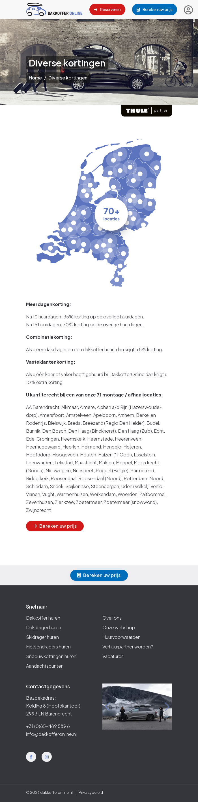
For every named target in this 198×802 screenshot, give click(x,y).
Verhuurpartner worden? (127, 647)
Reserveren (107, 9)
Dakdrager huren (43, 627)
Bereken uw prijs (155, 9)
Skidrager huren (42, 637)
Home (35, 78)
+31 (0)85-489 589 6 (48, 726)
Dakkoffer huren (43, 618)
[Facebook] (31, 757)
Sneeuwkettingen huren (51, 656)
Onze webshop (118, 627)
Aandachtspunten (45, 666)
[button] (107, 706)
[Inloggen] (188, 9)
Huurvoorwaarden (121, 637)
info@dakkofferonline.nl (51, 734)
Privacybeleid (91, 792)
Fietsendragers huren (48, 647)
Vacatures (113, 656)
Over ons (112, 618)
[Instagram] (47, 757)
